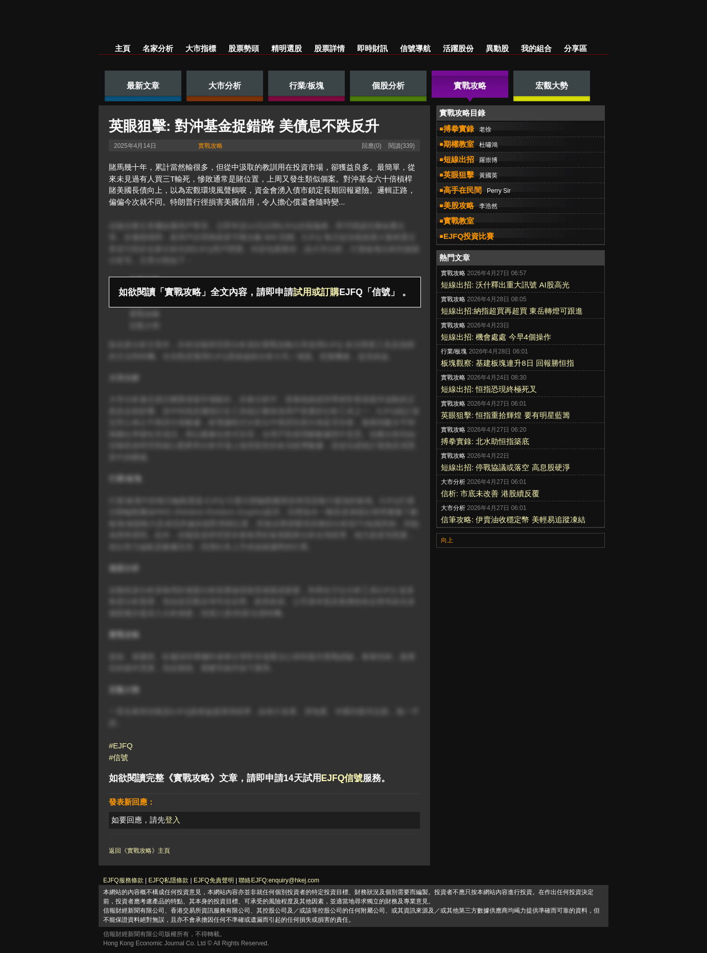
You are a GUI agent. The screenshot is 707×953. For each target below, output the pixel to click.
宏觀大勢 (144, 325)
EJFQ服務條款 (123, 880)
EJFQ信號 (342, 778)
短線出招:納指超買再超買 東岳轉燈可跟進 (512, 310)
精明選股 (286, 48)
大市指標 (200, 48)
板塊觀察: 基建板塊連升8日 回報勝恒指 (507, 363)
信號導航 (415, 48)
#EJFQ (121, 745)
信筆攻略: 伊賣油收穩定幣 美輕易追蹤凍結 (513, 519)
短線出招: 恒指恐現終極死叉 (489, 389)
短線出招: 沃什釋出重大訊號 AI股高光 (505, 284)
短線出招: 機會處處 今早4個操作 (496, 337)
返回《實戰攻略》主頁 (139, 850)
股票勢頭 (243, 48)
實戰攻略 (210, 145)
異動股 (497, 48)
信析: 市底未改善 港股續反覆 (490, 493)
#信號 (118, 757)
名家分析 (158, 48)
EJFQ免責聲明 (214, 880)
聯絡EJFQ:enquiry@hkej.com (279, 880)
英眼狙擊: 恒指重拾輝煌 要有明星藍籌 (505, 415)
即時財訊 (372, 48)
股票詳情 (329, 48)
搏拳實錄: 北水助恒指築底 (485, 441)
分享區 (575, 48)
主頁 (122, 48)
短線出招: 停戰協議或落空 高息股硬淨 (505, 467)
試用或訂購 (316, 292)
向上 (447, 540)
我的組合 (536, 48)
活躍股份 (458, 48)
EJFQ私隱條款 (168, 880)
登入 (172, 819)
